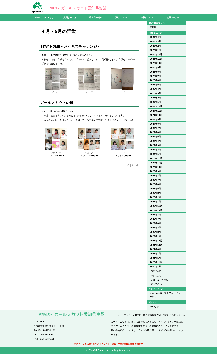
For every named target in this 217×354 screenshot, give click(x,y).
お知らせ (154, 306)
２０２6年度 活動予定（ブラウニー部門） (167, 295)
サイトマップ (124, 315)
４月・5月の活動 (159, 280)
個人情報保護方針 (152, 315)
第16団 (153, 27)
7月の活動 (156, 271)
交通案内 (136, 315)
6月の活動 (156, 275)
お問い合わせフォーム (174, 315)
